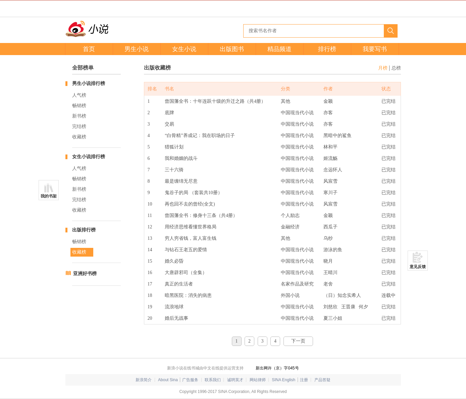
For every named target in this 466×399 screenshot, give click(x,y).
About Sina (168, 380)
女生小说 (184, 49)
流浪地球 (174, 306)
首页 (89, 49)
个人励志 (290, 215)
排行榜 (327, 49)
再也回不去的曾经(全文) (190, 204)
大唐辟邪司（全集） (186, 272)
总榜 (396, 68)
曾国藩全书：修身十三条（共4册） (201, 215)
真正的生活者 (179, 283)
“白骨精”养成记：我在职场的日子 (200, 135)
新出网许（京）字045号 (277, 368)
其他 (285, 101)
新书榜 (79, 116)
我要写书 (375, 49)
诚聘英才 (235, 380)
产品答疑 (322, 380)
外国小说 (290, 295)
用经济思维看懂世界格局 (190, 226)
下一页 (298, 341)
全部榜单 (83, 68)
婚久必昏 (174, 261)
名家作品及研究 (297, 283)
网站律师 (258, 380)
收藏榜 (79, 136)
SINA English (283, 380)
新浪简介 (144, 380)
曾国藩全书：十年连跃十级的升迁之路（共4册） (215, 101)
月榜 (382, 68)
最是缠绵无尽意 (181, 181)
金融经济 (290, 226)
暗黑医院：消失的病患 (188, 295)
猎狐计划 (174, 146)
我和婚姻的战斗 (181, 158)
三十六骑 (174, 169)
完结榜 (79, 126)
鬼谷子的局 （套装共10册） (193, 192)
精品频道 (279, 49)
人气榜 (79, 95)
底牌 (169, 112)
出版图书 (232, 49)
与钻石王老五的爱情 (186, 249)
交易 (169, 124)
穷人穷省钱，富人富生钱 (190, 238)
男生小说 (136, 49)
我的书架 (49, 196)
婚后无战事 (176, 318)
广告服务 (190, 380)
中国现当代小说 (297, 112)
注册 (304, 380)
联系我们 (213, 380)
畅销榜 (79, 105)
